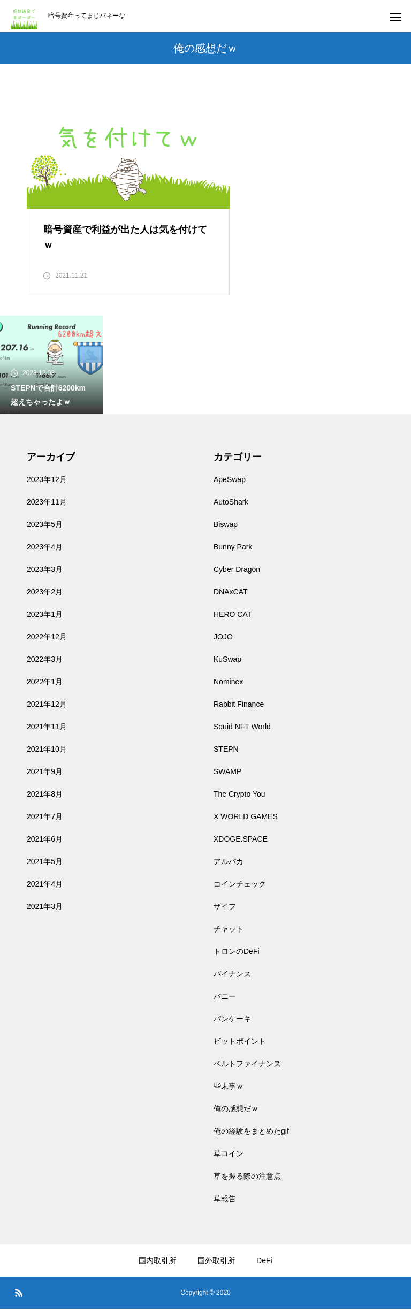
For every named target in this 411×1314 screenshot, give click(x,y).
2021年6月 (45, 844)
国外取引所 (216, 1266)
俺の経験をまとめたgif (251, 1136)
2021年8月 (45, 799)
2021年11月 (47, 732)
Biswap (226, 529)
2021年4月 (45, 889)
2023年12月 (47, 484)
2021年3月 (45, 911)
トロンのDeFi (237, 956)
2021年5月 (45, 866)
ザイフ (225, 911)
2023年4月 (45, 552)
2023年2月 (45, 597)
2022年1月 (45, 687)
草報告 (225, 1204)
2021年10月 (47, 754)
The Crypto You (239, 799)
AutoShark (231, 507)
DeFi (264, 1266)
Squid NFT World (242, 732)
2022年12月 (47, 642)
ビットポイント (240, 1046)
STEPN (226, 754)
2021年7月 (45, 822)
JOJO (223, 642)
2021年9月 (45, 777)
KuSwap (227, 664)
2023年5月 (45, 529)
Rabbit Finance (239, 709)
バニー (225, 1001)
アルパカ (228, 866)
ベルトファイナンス (247, 1069)
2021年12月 (47, 709)
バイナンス (232, 979)
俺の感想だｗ (236, 1114)
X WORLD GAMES (246, 822)
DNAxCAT (231, 597)
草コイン (228, 1159)
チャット (228, 934)
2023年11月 (47, 507)
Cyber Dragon (237, 574)
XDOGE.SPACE (241, 844)
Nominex (228, 687)
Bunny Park (233, 552)
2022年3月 (45, 664)
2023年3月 (45, 574)
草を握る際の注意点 (247, 1181)
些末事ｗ (228, 1091)
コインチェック (240, 889)
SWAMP (227, 777)
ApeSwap (230, 484)
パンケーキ (232, 1024)
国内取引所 (157, 1266)
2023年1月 (45, 619)
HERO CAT (233, 619)
